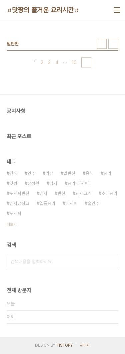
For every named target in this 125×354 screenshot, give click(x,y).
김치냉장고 (19, 203)
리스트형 (113, 44)
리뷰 (49, 173)
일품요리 (47, 203)
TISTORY (64, 345)
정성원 (33, 183)
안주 (31, 173)
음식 (89, 173)
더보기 (12, 224)
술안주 (93, 203)
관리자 (85, 345)
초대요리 (109, 193)
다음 (86, 62)
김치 (43, 193)
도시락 (15, 213)
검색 (111, 261)
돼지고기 (83, 193)
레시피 (71, 203)
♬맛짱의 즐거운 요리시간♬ (43, 10)
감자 (53, 183)
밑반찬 (69, 173)
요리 (107, 173)
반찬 (61, 193)
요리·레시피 (78, 183)
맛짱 (13, 183)
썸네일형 (102, 44)
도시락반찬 (19, 193)
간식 (13, 173)
